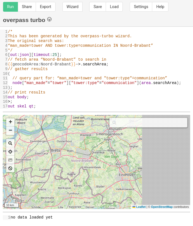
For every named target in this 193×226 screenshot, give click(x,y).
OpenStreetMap (162, 206)
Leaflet (139, 206)
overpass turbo (27, 19)
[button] (10, 122)
